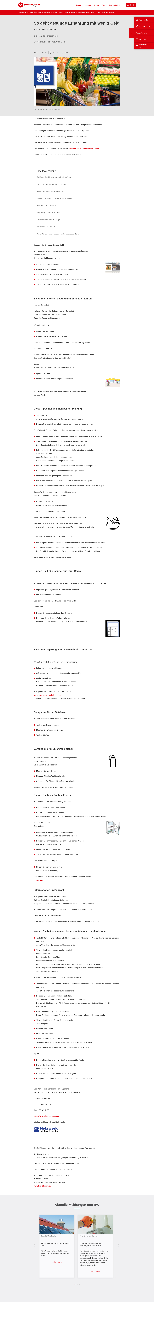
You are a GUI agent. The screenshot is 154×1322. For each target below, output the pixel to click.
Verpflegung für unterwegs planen (48, 212)
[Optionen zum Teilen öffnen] (65, 53)
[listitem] (57, 1247)
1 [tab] (75, 1289)
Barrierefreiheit (114, 5)
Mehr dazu (56, 1262)
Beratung (87, 5)
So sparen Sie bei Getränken (47, 205)
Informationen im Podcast (46, 227)
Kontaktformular (141, 33)
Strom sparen (39, 880)
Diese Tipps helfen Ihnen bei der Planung (51, 184)
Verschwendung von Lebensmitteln (48, 695)
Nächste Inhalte (119, 1247)
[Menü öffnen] (131, 5)
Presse (104, 5)
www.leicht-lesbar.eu (42, 1186)
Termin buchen (144, 20)
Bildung (96, 5)
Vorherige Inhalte (35, 1247)
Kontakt (79, 5)
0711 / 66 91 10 (144, 26)
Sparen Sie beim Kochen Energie (48, 220)
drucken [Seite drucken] (55, 52)
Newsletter (142, 39)
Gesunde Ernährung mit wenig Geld (84, 148)
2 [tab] (77, 1289)
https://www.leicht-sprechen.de (46, 1116)
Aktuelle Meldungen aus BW (77, 1205)
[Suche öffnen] (123, 5)
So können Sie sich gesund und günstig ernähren (54, 177)
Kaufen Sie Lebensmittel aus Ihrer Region (51, 191)
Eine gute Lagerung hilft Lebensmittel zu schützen (54, 198)
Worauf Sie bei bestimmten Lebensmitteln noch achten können (58, 234)
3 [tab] (79, 1289)
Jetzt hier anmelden (107, 12)
